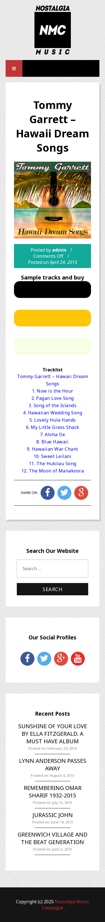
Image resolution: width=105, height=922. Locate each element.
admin (59, 250)
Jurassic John (52, 815)
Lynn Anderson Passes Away (52, 764)
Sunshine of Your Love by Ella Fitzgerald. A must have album (52, 733)
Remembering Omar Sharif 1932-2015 (52, 791)
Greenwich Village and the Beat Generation (52, 838)
